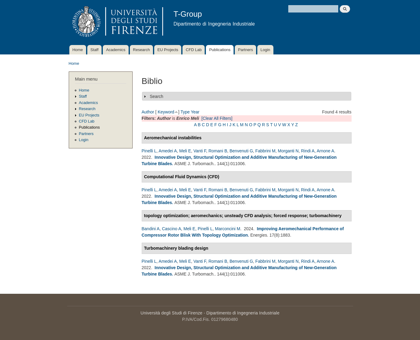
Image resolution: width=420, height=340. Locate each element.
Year (195, 111)
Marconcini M (227, 228)
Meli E (185, 150)
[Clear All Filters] (216, 118)
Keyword (166, 111)
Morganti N (288, 150)
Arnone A (325, 150)
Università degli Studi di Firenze (171, 313)
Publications (220, 49)
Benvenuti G (241, 150)
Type (184, 111)
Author (148, 111)
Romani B (218, 150)
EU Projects (167, 49)
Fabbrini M (265, 150)
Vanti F (199, 150)
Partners (245, 49)
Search (156, 96)
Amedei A (168, 150)
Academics (116, 49)
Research (141, 49)
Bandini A (151, 228)
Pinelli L (149, 150)
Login (265, 49)
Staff (94, 49)
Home (77, 49)
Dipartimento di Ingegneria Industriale (243, 313)
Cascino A (171, 228)
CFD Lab (194, 49)
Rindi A (307, 150)
